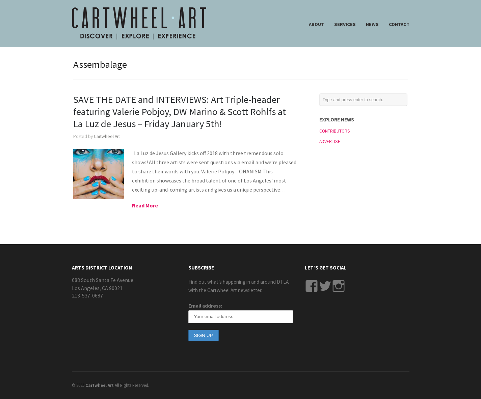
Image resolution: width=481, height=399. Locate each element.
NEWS (372, 24)
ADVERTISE (329, 141)
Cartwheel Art (107, 136)
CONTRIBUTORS (334, 131)
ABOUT (316, 24)
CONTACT (399, 24)
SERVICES (345, 24)
